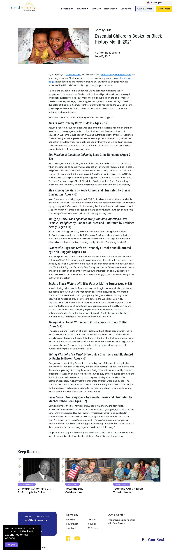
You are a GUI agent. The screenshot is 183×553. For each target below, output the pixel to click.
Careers (92, 519)
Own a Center (144, 8)
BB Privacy (93, 528)
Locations (126, 8)
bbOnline (81, 8)
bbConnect (72, 523)
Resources (110, 8)
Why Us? (96, 8)
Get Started (164, 8)
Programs (66, 8)
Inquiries (92, 523)
